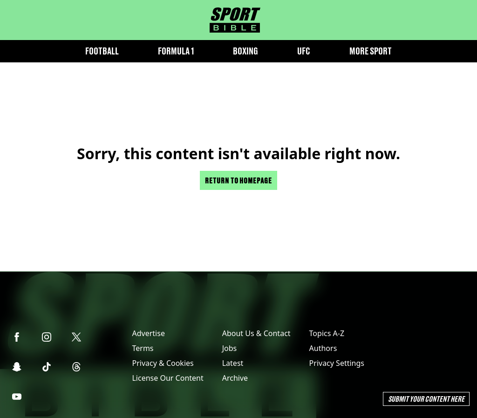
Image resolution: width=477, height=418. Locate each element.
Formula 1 (176, 51)
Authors (323, 348)
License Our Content (167, 378)
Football (102, 51)
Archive (235, 378)
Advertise (148, 333)
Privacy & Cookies (162, 363)
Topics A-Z (326, 333)
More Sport (370, 51)
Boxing (245, 51)
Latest (233, 363)
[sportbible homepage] (235, 20)
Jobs (229, 348)
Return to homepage (238, 180)
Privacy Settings (336, 363)
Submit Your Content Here (426, 398)
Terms (142, 348)
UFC (303, 51)
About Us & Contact (256, 333)
